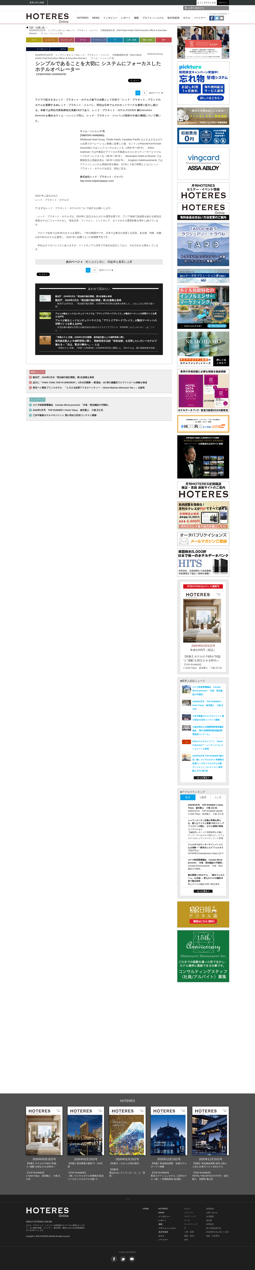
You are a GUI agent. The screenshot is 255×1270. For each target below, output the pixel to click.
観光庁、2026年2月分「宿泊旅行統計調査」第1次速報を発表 (83, 296)
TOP (31, 27)
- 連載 (159, 1224)
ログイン (223, 2)
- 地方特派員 (162, 1232)
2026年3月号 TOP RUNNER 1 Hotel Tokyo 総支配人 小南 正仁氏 (68, 410)
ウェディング (66, 40)
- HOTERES (162, 1209)
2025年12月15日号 (169, 1159)
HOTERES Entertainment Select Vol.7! (205, 853)
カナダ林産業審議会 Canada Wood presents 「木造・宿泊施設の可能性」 (71, 405)
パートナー (200, 17)
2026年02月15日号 (85, 1159)
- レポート (161, 1220)
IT (115, 40)
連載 (136, 17)
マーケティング (99, 40)
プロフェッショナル (153, 17)
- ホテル (160, 1236)
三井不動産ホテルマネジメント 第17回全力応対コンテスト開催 (64, 415)
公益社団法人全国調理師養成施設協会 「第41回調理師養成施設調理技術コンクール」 (207, 731)
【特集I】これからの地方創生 (124, 1163)
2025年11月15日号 (210, 1159)
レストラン (50, 40)
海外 (164, 40)
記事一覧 (40, 27)
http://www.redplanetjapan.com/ (97, 180)
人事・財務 (131, 40)
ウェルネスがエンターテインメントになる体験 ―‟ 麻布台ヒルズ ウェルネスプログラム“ (205, 847)
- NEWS (160, 1213)
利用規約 (210, 1224)
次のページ (154, 93)
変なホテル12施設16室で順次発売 (203, 884)
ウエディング (190, 1216)
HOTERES (83, 17)
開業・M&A (148, 40)
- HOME (145, 1209)
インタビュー (110, 17)
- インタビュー (163, 1216)
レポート (126, 17)
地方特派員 (173, 17)
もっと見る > (203, 778)
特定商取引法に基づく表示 (217, 1232)
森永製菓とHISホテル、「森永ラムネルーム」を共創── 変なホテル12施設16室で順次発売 (206, 878)
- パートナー (162, 1240)
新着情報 (210, 1209)
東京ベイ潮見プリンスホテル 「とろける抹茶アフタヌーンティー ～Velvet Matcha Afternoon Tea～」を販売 (89, 387)
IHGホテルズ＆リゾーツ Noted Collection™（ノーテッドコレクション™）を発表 (207, 745)
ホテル (186, 17)
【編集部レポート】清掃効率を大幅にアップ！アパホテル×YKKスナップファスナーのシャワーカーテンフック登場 (206, 835)
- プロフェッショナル (166, 1228)
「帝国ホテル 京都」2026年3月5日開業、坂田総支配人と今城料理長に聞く (90, 337)
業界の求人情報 (37, 2)
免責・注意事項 (212, 1236)
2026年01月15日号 (127, 1159)
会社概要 (210, 1216)
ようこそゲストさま (206, 2)
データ (83, 40)
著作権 (209, 1220)
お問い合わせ (212, 1213)
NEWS (96, 17)
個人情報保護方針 (213, 1228)
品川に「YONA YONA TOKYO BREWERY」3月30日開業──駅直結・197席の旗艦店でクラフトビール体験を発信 (90, 382)
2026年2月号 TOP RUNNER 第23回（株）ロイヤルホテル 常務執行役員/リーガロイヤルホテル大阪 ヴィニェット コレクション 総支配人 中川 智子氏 (208, 763)
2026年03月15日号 (44, 1159)
